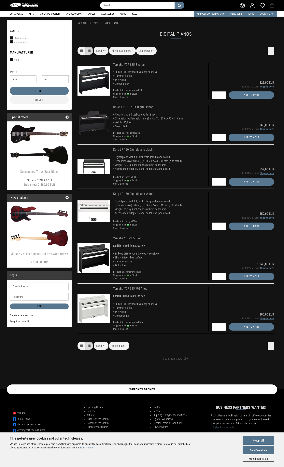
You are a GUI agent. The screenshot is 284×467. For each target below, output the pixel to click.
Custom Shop (267, 13)
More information (258, 458)
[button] (243, 5)
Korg (14, 59)
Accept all (258, 440)
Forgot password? (19, 321)
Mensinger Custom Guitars (31, 430)
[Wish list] (262, 5)
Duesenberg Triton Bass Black (39, 172)
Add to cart (251, 95)
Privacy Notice (85, 447)
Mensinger (236, 13)
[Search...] (179, 5)
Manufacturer (21, 52)
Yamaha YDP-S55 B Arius (129, 238)
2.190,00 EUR (39, 262)
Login (39, 306)
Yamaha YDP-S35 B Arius (129, 65)
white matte (18, 42)
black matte (18, 38)
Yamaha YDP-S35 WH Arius (130, 288)
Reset (39, 99)
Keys (31, 13)
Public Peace (23, 418)
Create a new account (22, 315)
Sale (134, 13)
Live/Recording (73, 13)
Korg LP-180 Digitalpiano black (132, 149)
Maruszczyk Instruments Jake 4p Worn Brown (39, 254)
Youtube (21, 412)
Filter (39, 90)
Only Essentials (258, 450)
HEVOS (251, 13)
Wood (123, 13)
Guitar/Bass (16, 13)
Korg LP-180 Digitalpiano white (133, 194)
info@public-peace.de (222, 427)
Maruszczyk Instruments (210, 13)
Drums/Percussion (50, 13)
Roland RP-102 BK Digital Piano (133, 107)
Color (15, 31)
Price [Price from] (14, 72)
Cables (91, 13)
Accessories (107, 13)
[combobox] (101, 51)
